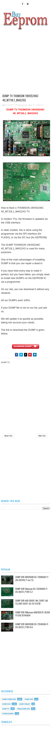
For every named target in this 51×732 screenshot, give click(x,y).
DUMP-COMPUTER (9, 699)
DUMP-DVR (6, 703)
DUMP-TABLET (24, 703)
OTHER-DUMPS (8, 713)
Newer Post (8, 435)
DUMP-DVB (29, 699)
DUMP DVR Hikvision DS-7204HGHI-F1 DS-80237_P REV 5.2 (31, 590)
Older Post (42, 435)
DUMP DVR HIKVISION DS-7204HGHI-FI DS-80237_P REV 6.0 (31, 626)
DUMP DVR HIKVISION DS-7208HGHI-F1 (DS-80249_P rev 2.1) (31, 578)
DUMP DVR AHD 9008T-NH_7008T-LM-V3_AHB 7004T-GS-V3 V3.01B (31, 602)
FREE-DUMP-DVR (23, 708)
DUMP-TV (40, 105)
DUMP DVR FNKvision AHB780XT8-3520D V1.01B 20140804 (32, 614)
